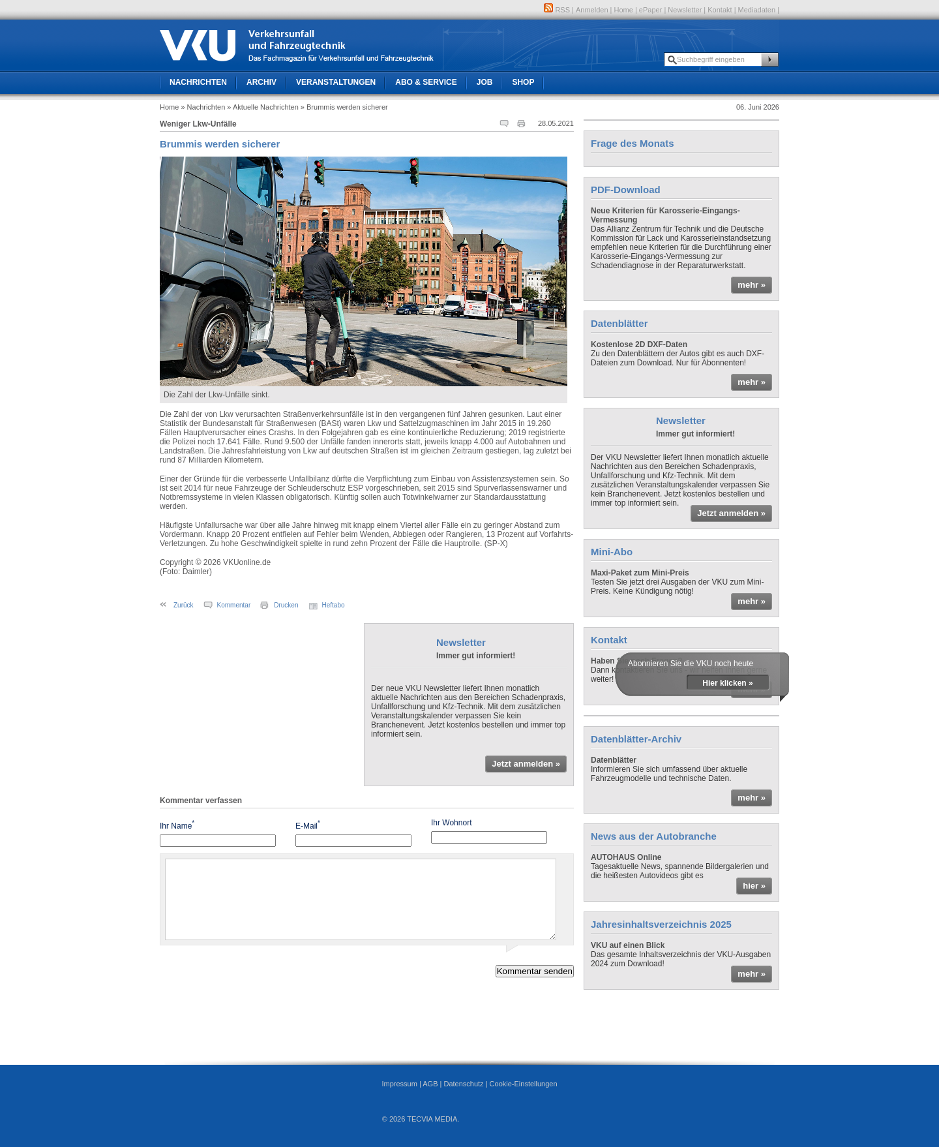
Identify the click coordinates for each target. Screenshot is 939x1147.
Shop (523, 82)
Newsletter (685, 10)
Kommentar (234, 605)
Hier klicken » (727, 683)
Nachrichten (198, 82)
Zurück (183, 605)
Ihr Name (177, 825)
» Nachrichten (203, 107)
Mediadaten (757, 10)
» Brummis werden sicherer (344, 107)
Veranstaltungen (336, 82)
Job (485, 82)
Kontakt (720, 10)
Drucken (286, 605)
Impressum (399, 1084)
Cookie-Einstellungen (524, 1084)
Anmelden (592, 10)
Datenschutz (463, 1084)
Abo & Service (425, 82)
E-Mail (307, 825)
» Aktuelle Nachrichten (262, 107)
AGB (430, 1084)
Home (623, 10)
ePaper (650, 10)
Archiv (261, 82)
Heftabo (333, 605)
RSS (557, 10)
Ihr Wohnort (451, 822)
